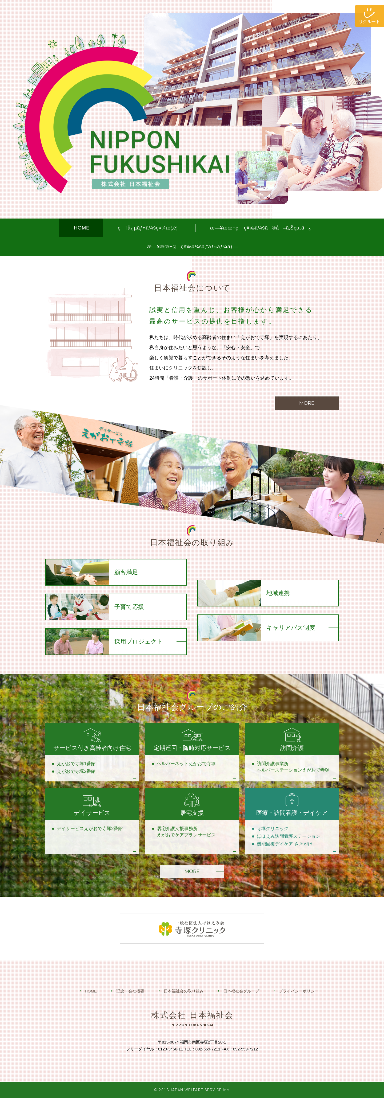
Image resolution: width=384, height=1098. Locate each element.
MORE (306, 403)
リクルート (369, 21)
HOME (82, 228)
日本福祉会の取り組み (184, 991)
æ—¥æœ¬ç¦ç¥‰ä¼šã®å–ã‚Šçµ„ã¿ (261, 228)
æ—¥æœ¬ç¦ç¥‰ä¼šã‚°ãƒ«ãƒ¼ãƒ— (192, 246)
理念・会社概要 (130, 991)
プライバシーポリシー (299, 991)
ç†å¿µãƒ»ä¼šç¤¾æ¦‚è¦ (150, 228)
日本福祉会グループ (241, 991)
